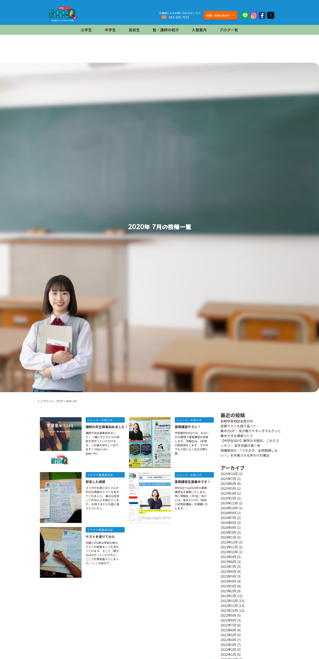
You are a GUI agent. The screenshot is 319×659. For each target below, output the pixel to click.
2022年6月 (228, 629)
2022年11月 (229, 605)
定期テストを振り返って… (240, 425)
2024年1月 (228, 537)
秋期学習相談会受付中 (237, 421)
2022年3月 (228, 644)
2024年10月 (229, 507)
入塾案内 (199, 29)
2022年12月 (229, 600)
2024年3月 (228, 532)
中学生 (110, 29)
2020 (68, 401)
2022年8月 (228, 620)
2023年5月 (228, 576)
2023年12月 (229, 542)
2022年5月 (228, 634)
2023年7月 (228, 566)
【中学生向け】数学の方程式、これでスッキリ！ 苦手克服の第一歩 (250, 443)
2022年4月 (228, 639)
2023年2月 (228, 590)
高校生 (134, 29)
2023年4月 (228, 581)
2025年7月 (228, 478)
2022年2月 (228, 649)
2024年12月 (229, 503)
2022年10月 (229, 610)
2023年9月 (228, 556)
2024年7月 (228, 517)
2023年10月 (229, 551)
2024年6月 (228, 522)
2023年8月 (228, 561)
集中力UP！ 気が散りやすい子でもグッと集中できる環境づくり (251, 433)
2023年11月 (229, 546)
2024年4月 (228, 527)
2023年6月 (228, 571)
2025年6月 (228, 483)
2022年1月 (228, 654)
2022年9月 (228, 615)
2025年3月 (228, 493)
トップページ (45, 401)
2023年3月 (228, 586)
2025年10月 (229, 473)
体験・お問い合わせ (220, 15)
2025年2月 (228, 498)
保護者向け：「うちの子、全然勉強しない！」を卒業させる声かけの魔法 (249, 453)
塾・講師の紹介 (166, 29)
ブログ (59, 401)
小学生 (86, 29)
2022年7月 (228, 625)
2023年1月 (228, 595)
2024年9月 (228, 512)
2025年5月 (228, 488)
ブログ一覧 (229, 29)
